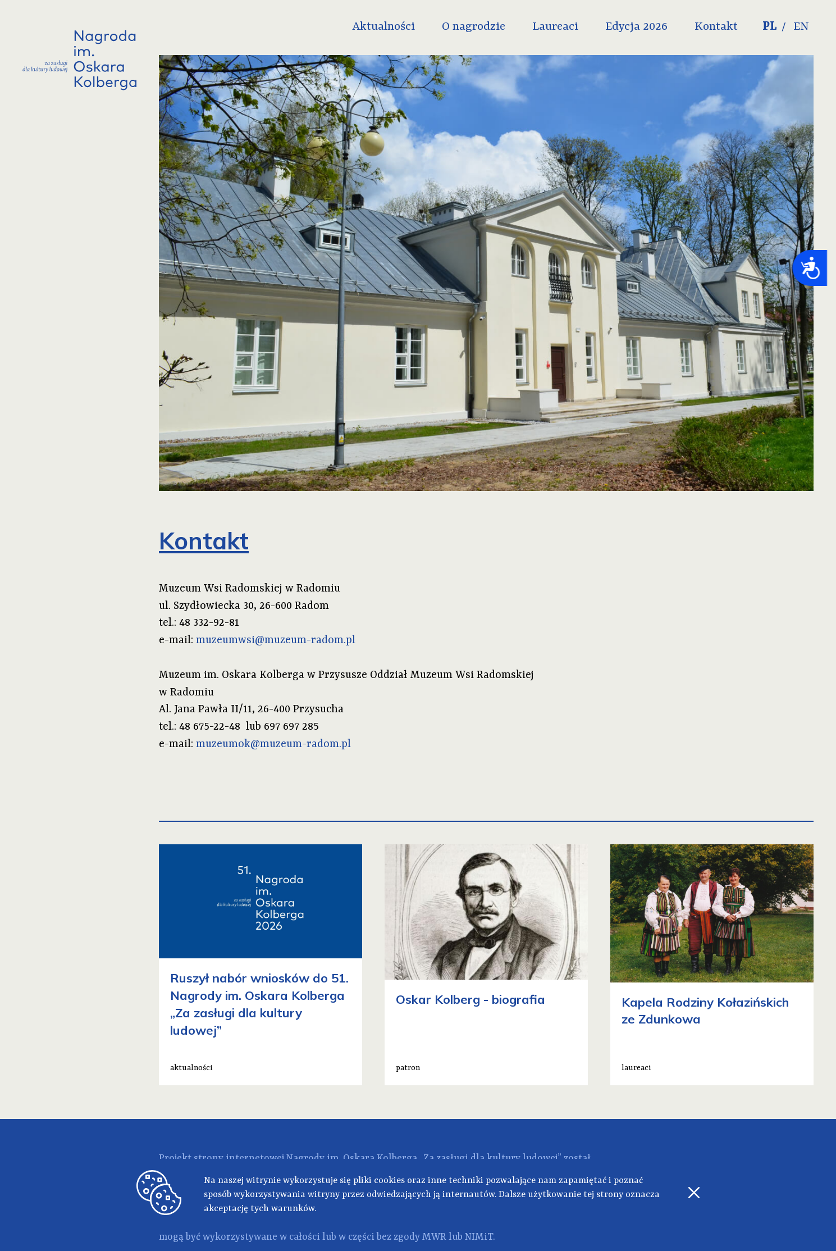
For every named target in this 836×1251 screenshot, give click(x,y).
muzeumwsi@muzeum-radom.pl (275, 640)
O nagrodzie (473, 27)
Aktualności (383, 27)
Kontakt (716, 27)
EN (801, 27)
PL (769, 27)
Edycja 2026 (636, 27)
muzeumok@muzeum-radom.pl (273, 744)
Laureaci (555, 27)
